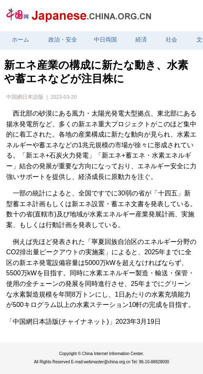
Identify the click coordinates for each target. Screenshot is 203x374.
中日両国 (105, 40)
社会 (171, 40)
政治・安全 (62, 40)
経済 (141, 40)
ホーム (20, 40)
